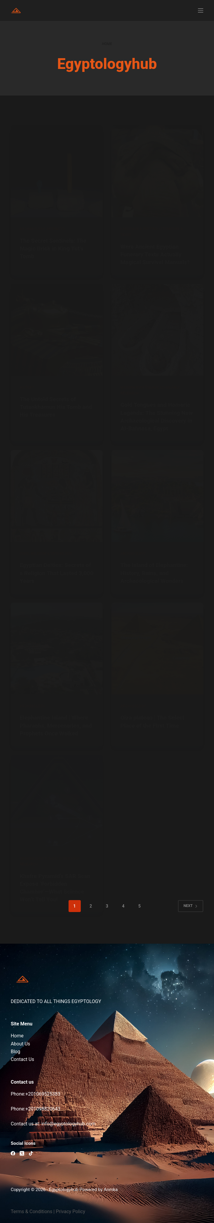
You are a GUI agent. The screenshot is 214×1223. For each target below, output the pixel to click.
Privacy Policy (70, 1211)
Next (191, 913)
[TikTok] (31, 1153)
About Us (20, 1044)
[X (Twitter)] (22, 1153)
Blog (15, 1051)
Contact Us (22, 1059)
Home (17, 1036)
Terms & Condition (30, 1211)
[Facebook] (13, 1153)
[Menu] (200, 10)
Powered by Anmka (99, 1189)
